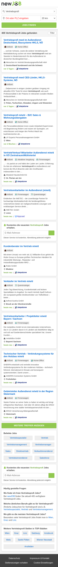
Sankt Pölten (23, 540)
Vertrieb (44, 438)
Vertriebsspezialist (18, 438)
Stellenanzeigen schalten (16, 563)
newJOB (11, 496)
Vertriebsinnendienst (18, 458)
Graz (6, 520)
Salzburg (36, 533)
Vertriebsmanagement (17, 444)
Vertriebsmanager (43, 444)
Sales (8, 451)
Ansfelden (29, 546)
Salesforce (44, 458)
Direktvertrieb (22, 451)
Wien (50, 517)
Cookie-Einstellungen (43, 563)
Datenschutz (14, 558)
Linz (14, 520)
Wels (8, 540)
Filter (52, 33)
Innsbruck (48, 533)
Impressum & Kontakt (39, 558)
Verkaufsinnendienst (43, 451)
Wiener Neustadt (44, 540)
